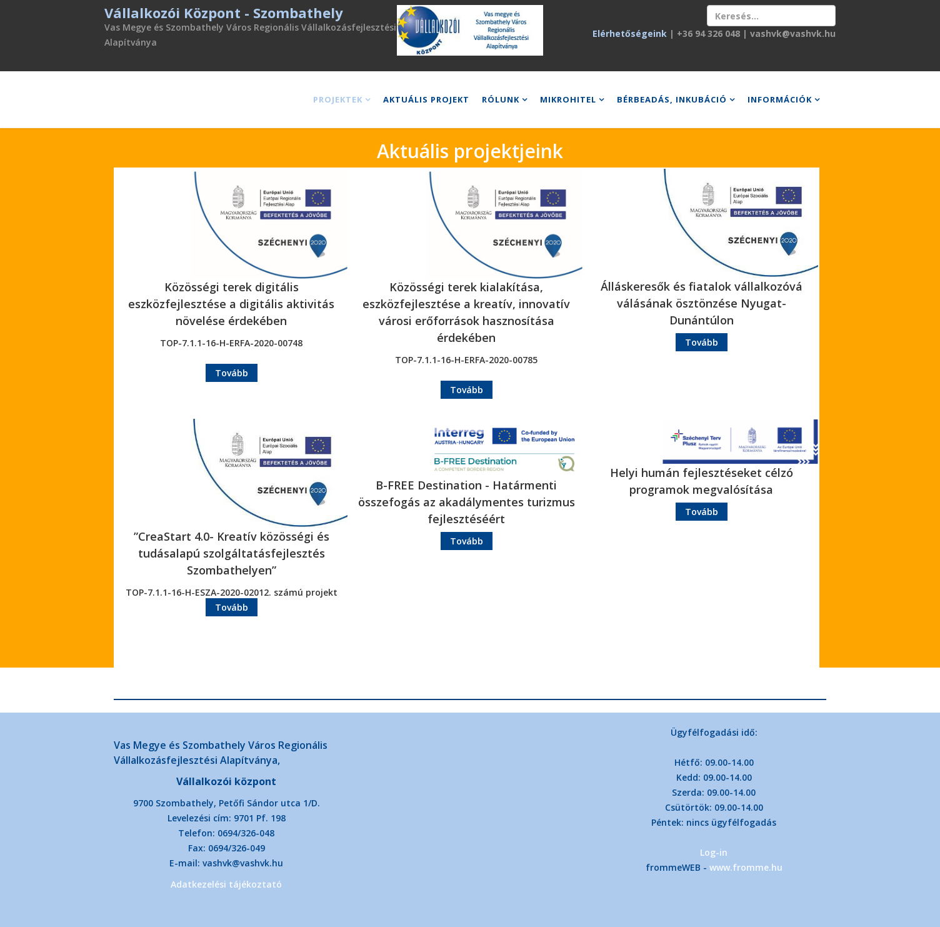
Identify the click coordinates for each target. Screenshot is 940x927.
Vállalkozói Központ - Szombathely (223, 12)
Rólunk (500, 99)
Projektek (337, 99)
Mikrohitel (568, 99)
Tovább (231, 373)
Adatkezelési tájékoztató (226, 884)
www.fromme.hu (745, 867)
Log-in (714, 852)
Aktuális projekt (426, 99)
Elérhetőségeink (629, 33)
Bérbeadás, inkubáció (672, 99)
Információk (780, 99)
